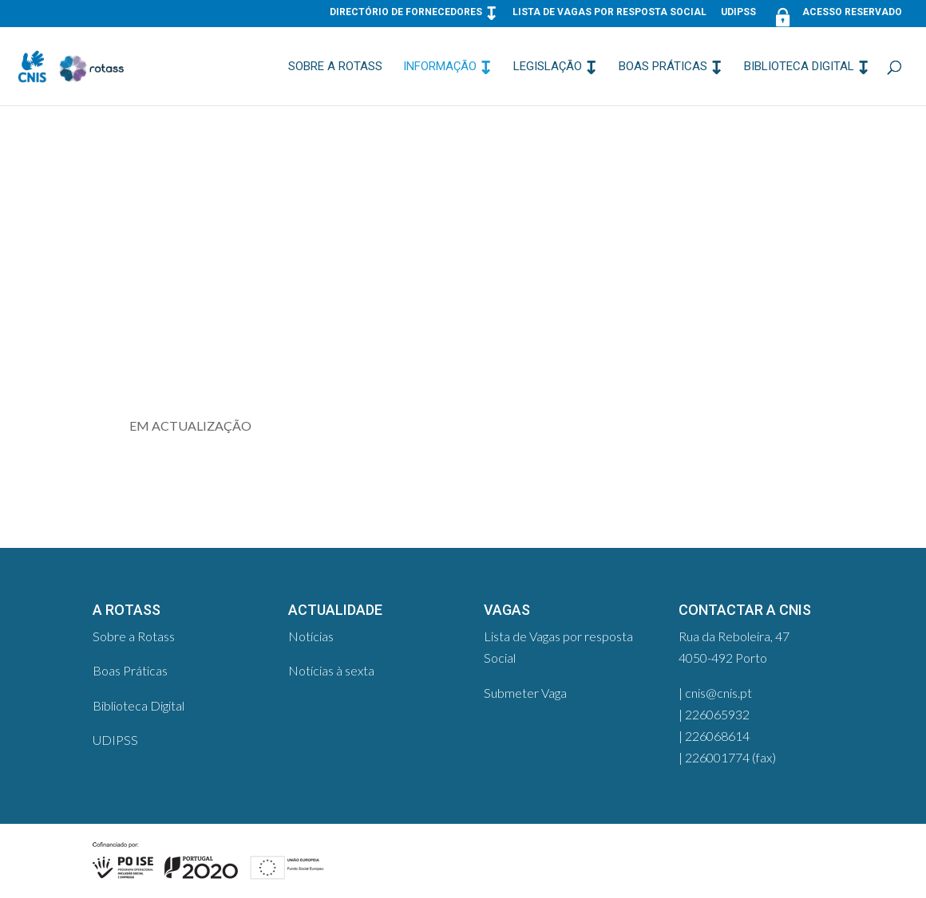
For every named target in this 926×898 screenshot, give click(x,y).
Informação (440, 67)
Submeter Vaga (525, 692)
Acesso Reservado (836, 15)
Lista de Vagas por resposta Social (609, 12)
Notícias (311, 636)
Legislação (547, 67)
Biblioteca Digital (799, 67)
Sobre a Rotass (335, 67)
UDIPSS (738, 12)
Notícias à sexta (331, 670)
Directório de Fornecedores (406, 12)
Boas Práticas (663, 67)
